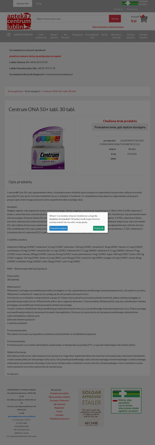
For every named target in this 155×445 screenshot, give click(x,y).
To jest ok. (99, 228)
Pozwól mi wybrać (58, 228)
